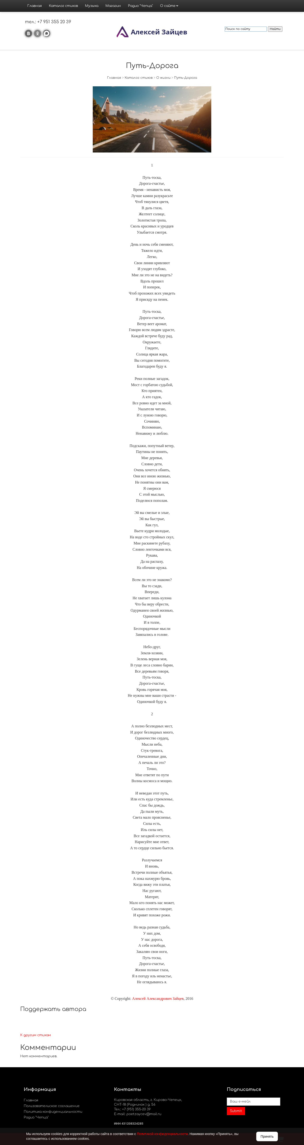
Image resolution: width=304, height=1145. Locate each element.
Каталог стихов (63, 6)
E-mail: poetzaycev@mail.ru (137, 1114)
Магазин (113, 6)
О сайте (168, 6)
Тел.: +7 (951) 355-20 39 (132, 1109)
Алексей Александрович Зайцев (158, 999)
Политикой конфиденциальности (162, 1134)
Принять (267, 1136)
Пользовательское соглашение (52, 1106)
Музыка (91, 6)
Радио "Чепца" (140, 6)
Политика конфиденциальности (53, 1111)
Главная (34, 6)
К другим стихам (35, 1035)
